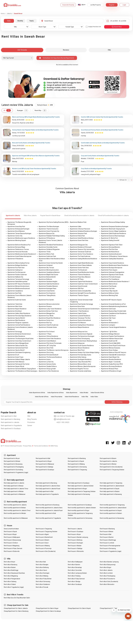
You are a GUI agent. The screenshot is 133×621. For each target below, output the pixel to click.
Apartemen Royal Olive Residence (49, 318)
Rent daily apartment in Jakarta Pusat (48, 488)
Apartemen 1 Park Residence (79, 311)
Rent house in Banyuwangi (12, 540)
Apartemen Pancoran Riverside (18, 252)
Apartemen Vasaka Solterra (48, 366)
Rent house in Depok (10, 531)
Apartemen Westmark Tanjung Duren (113, 229)
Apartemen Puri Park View (16, 267)
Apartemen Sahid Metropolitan (17, 281)
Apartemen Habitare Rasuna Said (112, 338)
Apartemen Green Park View (79, 240)
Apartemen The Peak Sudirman (80, 256)
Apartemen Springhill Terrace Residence (83, 293)
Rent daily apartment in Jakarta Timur (16, 488)
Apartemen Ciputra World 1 (16, 350)
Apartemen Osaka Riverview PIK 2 (112, 364)
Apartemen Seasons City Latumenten (82, 249)
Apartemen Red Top (45, 322)
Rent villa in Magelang (11, 576)
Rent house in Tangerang (44, 529)
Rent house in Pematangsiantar (110, 545)
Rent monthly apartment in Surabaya (80, 505)
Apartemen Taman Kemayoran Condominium (84, 309)
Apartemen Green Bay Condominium (19, 341)
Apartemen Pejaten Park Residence (112, 336)
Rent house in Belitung (75, 540)
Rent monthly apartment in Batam (111, 513)
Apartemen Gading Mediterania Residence (83, 258)
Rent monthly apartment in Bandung (47, 505)
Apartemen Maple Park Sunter (48, 274)
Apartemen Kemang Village (16, 247)
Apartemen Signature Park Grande (112, 274)
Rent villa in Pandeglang (107, 576)
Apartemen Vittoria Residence (48, 336)
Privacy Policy (27, 446)
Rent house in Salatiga (75, 548)
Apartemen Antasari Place (109, 368)
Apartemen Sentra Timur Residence (81, 254)
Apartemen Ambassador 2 (109, 322)
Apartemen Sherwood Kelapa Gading (113, 222)
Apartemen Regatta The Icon (79, 368)
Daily (9, 21)
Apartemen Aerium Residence (79, 348)
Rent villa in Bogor (105, 567)
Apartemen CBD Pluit (77, 288)
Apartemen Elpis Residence (16, 320)
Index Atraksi (84, 392)
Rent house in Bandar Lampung (78, 537)
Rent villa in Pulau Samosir (76, 578)
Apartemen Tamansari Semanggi (18, 279)
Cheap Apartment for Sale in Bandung (16, 611)
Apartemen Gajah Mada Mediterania (81, 263)
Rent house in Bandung (107, 529)
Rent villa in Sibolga (74, 581)
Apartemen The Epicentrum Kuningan (82, 336)
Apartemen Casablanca (15, 291)
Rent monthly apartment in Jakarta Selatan (82, 507)
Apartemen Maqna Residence (79, 327)
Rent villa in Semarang (43, 581)
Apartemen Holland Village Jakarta (19, 359)
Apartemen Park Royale (108, 286)
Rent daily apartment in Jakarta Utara (48, 486)
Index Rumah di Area (41, 396)
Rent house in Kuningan (75, 543)
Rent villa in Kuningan (42, 573)
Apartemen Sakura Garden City (18, 345)
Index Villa (85, 396)
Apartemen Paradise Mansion (48, 286)
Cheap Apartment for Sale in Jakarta (16, 608)
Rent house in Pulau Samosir (13, 548)
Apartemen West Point (77, 350)
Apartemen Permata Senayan (110, 277)
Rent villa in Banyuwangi (107, 564)
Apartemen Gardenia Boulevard (111, 254)
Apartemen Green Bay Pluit (16, 226)
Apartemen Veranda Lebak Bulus (80, 371)
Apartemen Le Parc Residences (49, 371)
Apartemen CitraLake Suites (48, 327)
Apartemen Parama (45, 306)
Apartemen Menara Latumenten (49, 304)
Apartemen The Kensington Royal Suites (20, 338)
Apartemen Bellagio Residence (17, 265)
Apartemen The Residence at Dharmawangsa (22, 371)
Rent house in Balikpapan (12, 537)
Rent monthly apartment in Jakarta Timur (17, 510)
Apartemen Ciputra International (80, 320)
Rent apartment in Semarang (77, 467)
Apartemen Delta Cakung (78, 357)
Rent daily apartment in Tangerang (111, 483)
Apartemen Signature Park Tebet (111, 245)
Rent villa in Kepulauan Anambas (14, 573)
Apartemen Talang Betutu (47, 295)
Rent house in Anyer (74, 534)
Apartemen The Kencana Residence (50, 357)
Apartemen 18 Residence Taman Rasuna (114, 256)
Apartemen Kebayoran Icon (78, 331)
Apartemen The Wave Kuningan (49, 226)
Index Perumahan (56, 396)
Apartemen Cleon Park (46, 348)
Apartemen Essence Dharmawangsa (113, 236)
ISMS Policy (54, 446)
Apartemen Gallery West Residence (19, 313)
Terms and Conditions (41, 446)
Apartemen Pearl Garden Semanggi (81, 304)
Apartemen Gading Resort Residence (82, 325)
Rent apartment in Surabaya (11, 428)
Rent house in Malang (43, 545)
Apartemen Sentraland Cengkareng (19, 352)
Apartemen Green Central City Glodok (51, 263)
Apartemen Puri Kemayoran (16, 272)
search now (117, 27)
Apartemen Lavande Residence (80, 315)
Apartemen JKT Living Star (47, 345)
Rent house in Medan (74, 545)
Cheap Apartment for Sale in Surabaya (48, 611)
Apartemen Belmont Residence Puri (19, 245)
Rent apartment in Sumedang (13, 469)
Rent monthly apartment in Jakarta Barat (113, 507)
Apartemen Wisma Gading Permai (18, 263)
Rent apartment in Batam (108, 458)
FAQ (28, 416)
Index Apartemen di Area (56, 392)
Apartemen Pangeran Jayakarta (18, 322)
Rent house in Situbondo (12, 551)
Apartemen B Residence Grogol (111, 371)
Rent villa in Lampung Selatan (77, 573)
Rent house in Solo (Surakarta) (46, 551)
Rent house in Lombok (107, 543)
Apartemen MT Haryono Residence (19, 284)
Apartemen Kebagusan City (79, 245)
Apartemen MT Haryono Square (111, 300)
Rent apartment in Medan (108, 464)
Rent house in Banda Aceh (44, 537)
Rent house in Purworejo (43, 548)
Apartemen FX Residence (47, 238)
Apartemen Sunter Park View (79, 267)
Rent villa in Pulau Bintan (43, 578)
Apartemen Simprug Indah (47, 368)
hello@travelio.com (62, 419)
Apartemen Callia (75, 226)
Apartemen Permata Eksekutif (48, 355)
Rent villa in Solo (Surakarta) (109, 581)
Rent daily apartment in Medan (14, 491)
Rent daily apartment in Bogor (77, 488)
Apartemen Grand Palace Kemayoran (19, 256)
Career (29, 425)
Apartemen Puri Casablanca (110, 279)
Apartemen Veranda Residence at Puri (113, 304)
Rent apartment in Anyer (12, 458)
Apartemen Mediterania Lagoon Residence (21, 238)
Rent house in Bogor (10, 534)
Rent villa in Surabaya (75, 584)
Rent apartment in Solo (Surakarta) (111, 467)
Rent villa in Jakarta (106, 570)
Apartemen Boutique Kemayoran (111, 267)
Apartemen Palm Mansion (16, 362)
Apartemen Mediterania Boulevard (19, 288)
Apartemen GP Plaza (76, 279)
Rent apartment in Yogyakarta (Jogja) (16, 472)
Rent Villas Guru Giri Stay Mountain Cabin (17, 598)
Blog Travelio (32, 419)
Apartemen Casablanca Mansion (49, 272)
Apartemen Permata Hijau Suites (80, 355)
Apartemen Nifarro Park (46, 254)
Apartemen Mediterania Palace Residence (114, 265)
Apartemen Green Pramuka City (49, 231)
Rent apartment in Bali (9, 416)
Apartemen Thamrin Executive (48, 229)
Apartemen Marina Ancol (109, 284)
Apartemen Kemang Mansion (110, 247)
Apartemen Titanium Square (79, 295)
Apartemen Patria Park (77, 236)
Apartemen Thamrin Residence (80, 274)
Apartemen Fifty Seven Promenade (50, 343)
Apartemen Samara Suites (47, 364)
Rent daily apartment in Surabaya (78, 483)
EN (83, 5)
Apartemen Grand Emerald (78, 286)
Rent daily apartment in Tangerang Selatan (81, 491)
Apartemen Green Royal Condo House (113, 345)
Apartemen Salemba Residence (49, 284)
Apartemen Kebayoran (77, 343)
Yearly (31, 21)
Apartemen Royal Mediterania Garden (82, 272)
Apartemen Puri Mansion (78, 322)
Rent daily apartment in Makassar (14, 494)
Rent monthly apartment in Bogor (78, 510)
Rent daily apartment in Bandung (46, 483)
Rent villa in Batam (10, 567)
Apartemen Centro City (15, 236)
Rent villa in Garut (41, 570)
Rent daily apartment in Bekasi (13, 486)
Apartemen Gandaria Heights (48, 281)
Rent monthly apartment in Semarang (80, 518)
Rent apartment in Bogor (44, 461)
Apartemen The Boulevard (78, 270)
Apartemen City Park (107, 288)
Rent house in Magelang (11, 545)
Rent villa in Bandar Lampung (109, 562)
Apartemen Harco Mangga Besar (18, 343)
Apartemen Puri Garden (46, 300)
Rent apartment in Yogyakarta (11, 425)
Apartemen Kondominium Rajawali (81, 334)
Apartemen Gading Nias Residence (112, 258)
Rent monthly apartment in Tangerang (112, 505)
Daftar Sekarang (117, 402)
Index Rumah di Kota (97, 392)
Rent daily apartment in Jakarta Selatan (80, 486)
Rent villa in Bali (41, 562)
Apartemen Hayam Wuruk (16, 366)
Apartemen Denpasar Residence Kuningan (114, 226)
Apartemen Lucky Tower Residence (50, 309)
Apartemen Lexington (108, 325)
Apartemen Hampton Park (78, 233)
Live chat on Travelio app (64, 416)
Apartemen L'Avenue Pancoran (80, 229)
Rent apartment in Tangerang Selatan (112, 469)
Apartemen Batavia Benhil (47, 277)
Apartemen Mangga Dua (47, 313)
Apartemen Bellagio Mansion (110, 334)
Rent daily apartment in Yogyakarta (47, 494)
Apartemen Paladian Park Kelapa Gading (52, 236)
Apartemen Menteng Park (109, 295)
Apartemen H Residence (15, 258)
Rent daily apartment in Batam (109, 491)
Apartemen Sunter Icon (46, 320)
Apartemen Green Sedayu (109, 350)
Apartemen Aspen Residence (17, 309)
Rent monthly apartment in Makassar (16, 518)
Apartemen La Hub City (46, 362)
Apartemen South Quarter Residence (82, 345)
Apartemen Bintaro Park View (48, 311)
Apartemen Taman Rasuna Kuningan (19, 233)
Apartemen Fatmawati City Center (19, 364)
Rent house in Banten (107, 537)
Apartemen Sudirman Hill (109, 341)
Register (111, 5)
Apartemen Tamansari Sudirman (80, 252)
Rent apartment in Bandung (10, 419)
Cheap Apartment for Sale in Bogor (47, 608)
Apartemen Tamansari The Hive (80, 318)
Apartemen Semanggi (15, 331)
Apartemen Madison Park (78, 222)
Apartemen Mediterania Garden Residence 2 (22, 254)
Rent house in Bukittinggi (108, 540)
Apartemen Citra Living (46, 352)
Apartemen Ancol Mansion (16, 231)
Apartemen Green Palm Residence (50, 338)
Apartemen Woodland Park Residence (51, 245)
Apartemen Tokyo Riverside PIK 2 (80, 362)
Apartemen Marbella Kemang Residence (114, 306)
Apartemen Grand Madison (47, 341)
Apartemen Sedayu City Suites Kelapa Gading (84, 352)
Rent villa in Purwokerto (107, 578)
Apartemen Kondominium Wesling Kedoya (83, 341)
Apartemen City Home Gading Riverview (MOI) (53, 222)
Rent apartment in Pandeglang (14, 467)
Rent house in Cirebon (11, 543)
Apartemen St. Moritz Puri (109, 238)
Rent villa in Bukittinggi (11, 570)
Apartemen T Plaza (45, 334)
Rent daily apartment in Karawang (111, 494)
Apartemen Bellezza (45, 279)
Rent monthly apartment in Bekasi (15, 507)
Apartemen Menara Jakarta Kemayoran (83, 366)
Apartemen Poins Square (109, 270)
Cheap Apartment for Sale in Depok (79, 608)
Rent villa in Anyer (9, 562)
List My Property (95, 5)
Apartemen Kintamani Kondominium (19, 334)
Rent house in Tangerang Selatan (46, 531)
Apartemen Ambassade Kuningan (18, 229)
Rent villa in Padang (74, 576)
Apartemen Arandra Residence (111, 359)
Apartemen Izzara (44, 359)
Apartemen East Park (14, 293)
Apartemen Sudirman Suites (17, 300)
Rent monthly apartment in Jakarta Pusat (49, 510)
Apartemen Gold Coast (108, 309)
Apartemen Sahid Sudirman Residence (113, 233)
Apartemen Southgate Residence (80, 359)
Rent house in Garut (42, 543)
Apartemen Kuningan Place (47, 288)
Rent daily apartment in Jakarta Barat (112, 486)
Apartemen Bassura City (46, 233)
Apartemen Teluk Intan (15, 304)
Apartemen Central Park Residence (19, 325)
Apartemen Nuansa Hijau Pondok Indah (113, 311)
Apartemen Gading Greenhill (110, 240)
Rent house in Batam (42, 540)
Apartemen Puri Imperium (47, 293)
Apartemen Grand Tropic (15, 357)
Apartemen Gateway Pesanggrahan (112, 272)
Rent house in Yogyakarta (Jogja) (110, 551)
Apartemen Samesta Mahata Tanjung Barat (22, 368)
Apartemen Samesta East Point (18, 348)
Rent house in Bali (105, 534)
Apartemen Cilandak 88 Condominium (113, 355)
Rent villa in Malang (42, 576)
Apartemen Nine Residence (16, 336)
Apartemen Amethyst (15, 311)
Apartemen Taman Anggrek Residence (113, 327)
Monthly (20, 21)
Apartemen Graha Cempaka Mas (80, 291)
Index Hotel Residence (72, 396)
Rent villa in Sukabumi (43, 584)
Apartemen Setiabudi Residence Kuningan (83, 231)
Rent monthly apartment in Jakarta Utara (49, 507)
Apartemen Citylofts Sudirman (48, 325)
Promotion (31, 422)
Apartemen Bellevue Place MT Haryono (113, 352)
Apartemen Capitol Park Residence (81, 281)
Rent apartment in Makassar (45, 464)
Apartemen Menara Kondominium (18, 286)
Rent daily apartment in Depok (109, 488)
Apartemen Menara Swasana (110, 348)
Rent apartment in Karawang (13, 464)
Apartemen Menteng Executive (49, 270)
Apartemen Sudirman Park (47, 256)
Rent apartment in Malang (76, 464)
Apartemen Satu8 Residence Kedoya (82, 238)
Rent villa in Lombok (106, 573)
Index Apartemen (71, 392)
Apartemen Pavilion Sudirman (17, 274)
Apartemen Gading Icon (15, 270)
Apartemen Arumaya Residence (111, 366)
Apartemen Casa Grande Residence (112, 263)
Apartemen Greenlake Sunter (48, 247)
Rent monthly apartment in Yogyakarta (48, 518)
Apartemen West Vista (15, 306)
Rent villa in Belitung (42, 567)
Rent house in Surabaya (75, 531)
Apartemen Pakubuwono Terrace (18, 249)
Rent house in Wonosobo (76, 551)
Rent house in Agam (42, 534)
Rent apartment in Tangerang (77, 469)
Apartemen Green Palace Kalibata (81, 265)
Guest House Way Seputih (109, 291)
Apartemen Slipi (106, 320)
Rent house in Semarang (108, 548)
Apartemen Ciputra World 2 (16, 318)
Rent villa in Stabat (10, 584)
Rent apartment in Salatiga (44, 467)
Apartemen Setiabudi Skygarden (49, 249)
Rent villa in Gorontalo (75, 570)
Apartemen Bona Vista (77, 306)
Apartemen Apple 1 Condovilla (111, 362)
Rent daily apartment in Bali (44, 491)
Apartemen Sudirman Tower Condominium (84, 284)
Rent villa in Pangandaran (12, 578)
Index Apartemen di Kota (37, 392)
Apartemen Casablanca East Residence (113, 313)
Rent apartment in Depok (76, 461)
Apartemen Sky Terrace (46, 267)
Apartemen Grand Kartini (47, 291)
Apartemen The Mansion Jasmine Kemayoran (53, 350)
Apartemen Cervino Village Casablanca (113, 231)
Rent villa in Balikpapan (75, 562)
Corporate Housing (68, 5)
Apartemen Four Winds (46, 315)
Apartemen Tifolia (44, 252)
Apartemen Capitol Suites (78, 313)
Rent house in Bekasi (106, 531)
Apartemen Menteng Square (17, 240)
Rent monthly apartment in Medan (15, 513)
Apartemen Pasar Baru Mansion (80, 277)
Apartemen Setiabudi (45, 265)
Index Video (94, 396)
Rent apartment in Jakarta (10, 422)
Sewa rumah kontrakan (11, 529)
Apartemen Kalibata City (15, 277)
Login (124, 5)
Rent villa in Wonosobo (107, 584)
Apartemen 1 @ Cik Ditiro (109, 331)
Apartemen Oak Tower (108, 318)
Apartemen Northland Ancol (110, 252)
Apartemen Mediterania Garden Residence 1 (115, 281)
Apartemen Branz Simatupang (80, 338)
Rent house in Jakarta (75, 529)
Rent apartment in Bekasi (12, 461)
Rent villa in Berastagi (75, 567)
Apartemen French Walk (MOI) (110, 343)
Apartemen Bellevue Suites (110, 293)
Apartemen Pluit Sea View (109, 249)
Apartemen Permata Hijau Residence (19, 315)
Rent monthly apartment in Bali (46, 513)
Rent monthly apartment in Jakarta (15, 505)
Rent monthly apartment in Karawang (112, 518)
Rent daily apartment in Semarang (79, 494)
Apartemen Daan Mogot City (110, 357)
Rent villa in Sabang (10, 581)
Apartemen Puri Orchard (46, 331)
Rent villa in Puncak (42, 587)
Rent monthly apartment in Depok (111, 510)
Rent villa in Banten (74, 564)
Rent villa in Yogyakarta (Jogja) (14, 587)
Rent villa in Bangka (42, 564)
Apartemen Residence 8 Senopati (81, 247)
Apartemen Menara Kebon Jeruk (80, 364)
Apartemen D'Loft (13, 355)
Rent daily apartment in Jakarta (14, 483)
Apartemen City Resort (108, 315)
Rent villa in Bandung (10, 564)
